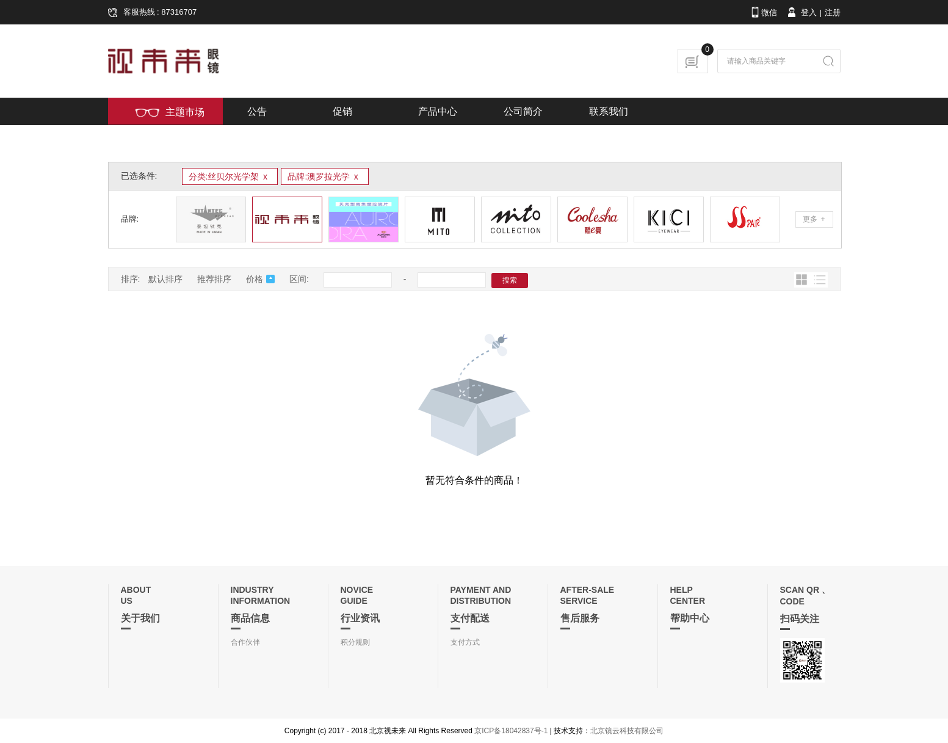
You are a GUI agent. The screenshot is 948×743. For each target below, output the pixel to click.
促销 (342, 111)
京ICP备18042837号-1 (511, 731)
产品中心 (437, 111)
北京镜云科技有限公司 (627, 731)
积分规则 (355, 642)
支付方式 (465, 642)
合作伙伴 (245, 642)
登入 (801, 12)
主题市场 (169, 112)
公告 (257, 111)
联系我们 (608, 111)
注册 (833, 12)
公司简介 (523, 111)
